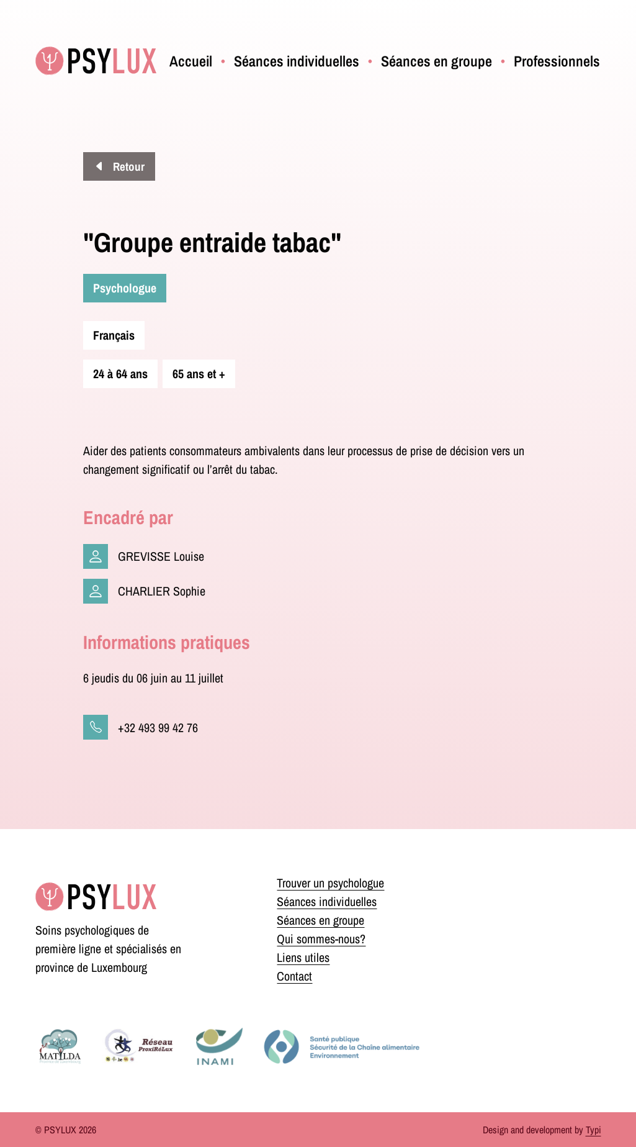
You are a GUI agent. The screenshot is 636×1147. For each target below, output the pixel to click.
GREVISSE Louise (161, 556)
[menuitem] (190, 61)
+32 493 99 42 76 (158, 727)
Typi (593, 1129)
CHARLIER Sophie (161, 591)
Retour (127, 166)
